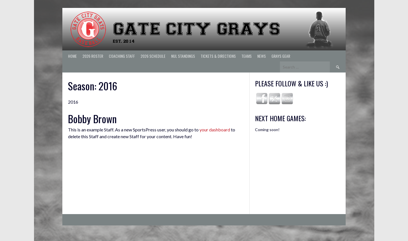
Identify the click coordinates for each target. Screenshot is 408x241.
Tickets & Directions (218, 56)
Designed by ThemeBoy (327, 229)
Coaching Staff (122, 56)
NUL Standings (183, 56)
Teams (246, 56)
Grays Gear (280, 56)
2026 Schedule (153, 56)
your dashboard (214, 129)
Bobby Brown (92, 118)
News (261, 56)
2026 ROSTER (92, 56)
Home (72, 56)
